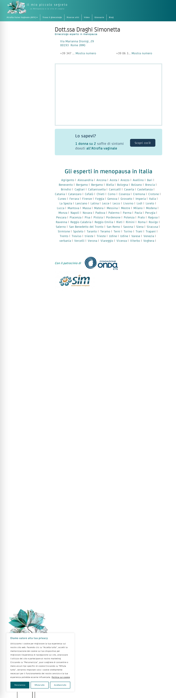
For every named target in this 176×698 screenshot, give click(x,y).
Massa (87, 208)
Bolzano (136, 184)
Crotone (153, 194)
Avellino (138, 180)
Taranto (92, 231)
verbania (65, 240)
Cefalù (89, 194)
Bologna (122, 184)
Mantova (73, 208)
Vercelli (79, 240)
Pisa (87, 217)
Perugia (150, 212)
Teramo (105, 231)
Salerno (61, 226)
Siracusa (152, 226)
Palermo (114, 212)
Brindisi (66, 189)
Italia (152, 198)
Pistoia (98, 217)
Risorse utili (73, 17)
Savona (128, 226)
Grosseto (126, 198)
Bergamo (82, 184)
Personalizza (19, 685)
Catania (60, 194)
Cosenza (124, 194)
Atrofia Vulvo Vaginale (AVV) (22, 17)
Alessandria (85, 180)
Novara (87, 212)
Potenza (129, 217)
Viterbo (135, 240)
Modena (151, 208)
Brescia (150, 184)
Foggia (99, 198)
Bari (149, 180)
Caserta (129, 189)
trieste (89, 236)
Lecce (105, 203)
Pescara (61, 217)
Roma (142, 222)
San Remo (113, 226)
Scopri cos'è (143, 143)
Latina (95, 203)
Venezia (149, 236)
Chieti (101, 194)
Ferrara (74, 198)
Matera (99, 208)
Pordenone (113, 217)
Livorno (128, 203)
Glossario (99, 17)
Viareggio (107, 240)
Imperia (141, 198)
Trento (64, 236)
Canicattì (115, 189)
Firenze (87, 198)
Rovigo (153, 222)
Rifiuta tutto (40, 685)
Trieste (101, 236)
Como (112, 194)
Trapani (151, 231)
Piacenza (75, 217)
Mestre (125, 208)
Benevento (66, 184)
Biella (110, 184)
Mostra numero (86, 53)
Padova (100, 212)
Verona (92, 240)
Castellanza (145, 189)
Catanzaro (75, 194)
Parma (127, 212)
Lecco (116, 203)
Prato (141, 217)
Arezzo (125, 180)
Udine (113, 236)
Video (87, 17)
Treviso (76, 236)
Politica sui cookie (61, 677)
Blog (111, 17)
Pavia (138, 212)
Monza (63, 212)
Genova (112, 198)
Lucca (60, 208)
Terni (117, 231)
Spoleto (78, 231)
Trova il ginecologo (52, 17)
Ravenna (61, 222)
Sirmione (64, 231)
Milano (138, 208)
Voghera (148, 240)
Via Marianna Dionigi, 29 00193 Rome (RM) (77, 43)
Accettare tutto (60, 685)
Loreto (150, 203)
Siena (140, 226)
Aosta (113, 180)
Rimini (130, 222)
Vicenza (122, 240)
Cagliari (80, 189)
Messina (112, 208)
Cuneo (62, 198)
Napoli (75, 212)
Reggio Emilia (104, 222)
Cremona (139, 194)
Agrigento (67, 180)
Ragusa (153, 217)
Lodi (139, 203)
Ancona (101, 180)
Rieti (119, 222)
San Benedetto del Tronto (86, 226)
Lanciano (81, 203)
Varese (135, 236)
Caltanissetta (97, 189)
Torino (128, 231)
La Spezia (66, 203)
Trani (139, 231)
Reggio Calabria (80, 222)
